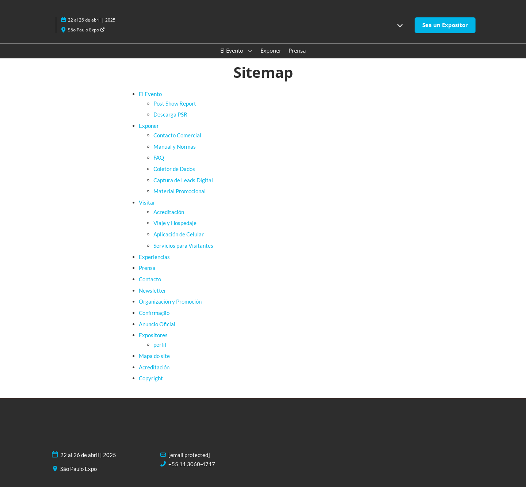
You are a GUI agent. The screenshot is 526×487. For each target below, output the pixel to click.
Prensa (297, 50)
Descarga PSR (170, 114)
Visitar (147, 202)
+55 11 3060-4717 (191, 464)
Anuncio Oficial (157, 324)
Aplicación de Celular (178, 234)
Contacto (150, 279)
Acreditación (168, 212)
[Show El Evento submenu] (250, 50)
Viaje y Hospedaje (175, 223)
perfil (159, 344)
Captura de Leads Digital (183, 180)
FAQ (158, 157)
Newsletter (152, 290)
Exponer (270, 50)
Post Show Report (174, 103)
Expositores (153, 335)
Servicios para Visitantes (183, 245)
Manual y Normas (174, 146)
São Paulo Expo (86, 30)
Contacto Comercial (177, 135)
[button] (400, 25)
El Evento (232, 50)
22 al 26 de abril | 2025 (91, 20)
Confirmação (154, 312)
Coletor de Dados (174, 168)
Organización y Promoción (170, 301)
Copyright (151, 378)
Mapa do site (154, 356)
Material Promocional (179, 191)
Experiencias (154, 257)
